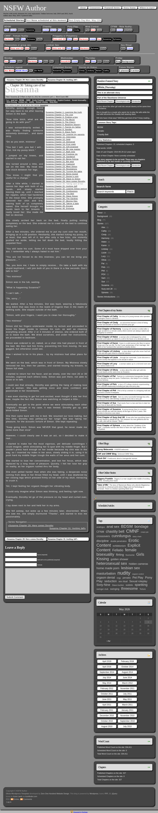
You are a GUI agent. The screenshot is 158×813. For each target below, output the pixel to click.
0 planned (124, 71)
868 (67, 97)
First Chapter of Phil (106, 390)
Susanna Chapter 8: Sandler (59, 129)
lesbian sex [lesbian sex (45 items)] (130, 568)
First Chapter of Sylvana (108, 425)
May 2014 (107, 683)
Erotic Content (38, 100)
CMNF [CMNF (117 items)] (132, 531)
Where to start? (147, 8)
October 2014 (127, 667)
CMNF (28, 100)
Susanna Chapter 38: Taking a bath (62, 203)
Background (128, 61)
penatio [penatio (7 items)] (127, 577)
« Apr (108, 641)
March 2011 (127, 705)
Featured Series (112, 8)
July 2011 (127, 694)
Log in (8, 802)
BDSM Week (21, 71)
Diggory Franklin (105, 479)
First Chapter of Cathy (107, 316)
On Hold (38, 71)
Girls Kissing (12, 102)
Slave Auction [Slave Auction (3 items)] (118, 585)
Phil (87, 30)
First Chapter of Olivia (107, 370)
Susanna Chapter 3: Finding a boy (62, 117)
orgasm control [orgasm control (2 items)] (138, 574)
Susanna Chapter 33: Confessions (62, 191)
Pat (59, 30)
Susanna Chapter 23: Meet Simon (61, 166)
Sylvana (128, 30)
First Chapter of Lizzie (107, 357)
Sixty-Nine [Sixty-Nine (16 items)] (103, 584)
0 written (135, 71)
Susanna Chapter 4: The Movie (60, 120)
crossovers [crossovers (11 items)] (103, 536)
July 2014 (107, 677)
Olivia (21, 30)
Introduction (136, 101)
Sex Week (9, 71)
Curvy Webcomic (105, 449)
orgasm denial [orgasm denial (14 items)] (105, 577)
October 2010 (107, 721)
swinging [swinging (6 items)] (114, 589)
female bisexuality (79, 100)
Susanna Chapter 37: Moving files (62, 201)
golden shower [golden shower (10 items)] (119, 559)
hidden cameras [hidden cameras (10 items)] (138, 563)
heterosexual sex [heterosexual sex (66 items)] (111, 563)
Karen (53, 30)
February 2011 (106, 710)
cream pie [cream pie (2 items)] (144, 532)
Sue (99, 39)
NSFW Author (24, 8)
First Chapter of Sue (106, 403)
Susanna (30, 30)
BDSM (21, 100)
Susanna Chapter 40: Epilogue (60, 208)
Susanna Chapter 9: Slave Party (61, 132)
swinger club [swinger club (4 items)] (102, 589)
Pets (6, 30)
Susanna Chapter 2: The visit (59, 115)
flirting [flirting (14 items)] (120, 554)
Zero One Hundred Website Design (54, 794)
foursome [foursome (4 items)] (130, 555)
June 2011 (106, 699)
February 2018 (127, 661)
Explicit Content (64, 100)
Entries (16, 799)
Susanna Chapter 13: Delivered (60, 142)
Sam (93, 30)
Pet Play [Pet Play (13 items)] (137, 577)
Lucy (99, 30)
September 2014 (107, 672)
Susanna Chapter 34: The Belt (60, 194)
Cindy (76, 30)
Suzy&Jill (65, 61)
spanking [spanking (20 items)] (141, 584)
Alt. (31, 71)
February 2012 (106, 688)
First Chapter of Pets (107, 384)
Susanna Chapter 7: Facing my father (63, 127)
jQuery (114, 794)
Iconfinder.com (31, 796)
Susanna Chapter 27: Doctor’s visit (62, 176)
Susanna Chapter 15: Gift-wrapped (62, 147)
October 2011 (107, 694)
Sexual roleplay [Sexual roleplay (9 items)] (138, 581)
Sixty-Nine (54, 102)
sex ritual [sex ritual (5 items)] (123, 581)
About (83, 8)
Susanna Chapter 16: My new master (63, 149)
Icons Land (17, 796)
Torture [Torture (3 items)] (143, 589)
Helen (99, 71)
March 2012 (127, 683)
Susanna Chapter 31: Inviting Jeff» (68, 528)
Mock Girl (101, 458)
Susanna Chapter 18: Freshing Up (62, 154)
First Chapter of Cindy (107, 322)
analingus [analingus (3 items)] (100, 527)
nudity (31, 102)
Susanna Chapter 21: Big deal (60, 162)
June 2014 (127, 677)
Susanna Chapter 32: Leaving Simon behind (66, 189)
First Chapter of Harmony (109, 329)
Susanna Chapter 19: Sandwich (60, 157)
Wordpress (94, 794)
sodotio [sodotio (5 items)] (129, 585)
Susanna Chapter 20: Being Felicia (62, 159)
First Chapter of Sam (107, 397)
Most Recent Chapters (105, 101)
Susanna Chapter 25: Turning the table (64, 171)
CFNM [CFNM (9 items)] (100, 531)
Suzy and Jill (59, 39)
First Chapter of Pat (106, 376)
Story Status (130, 8)
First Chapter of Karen (107, 343)
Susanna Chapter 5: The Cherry (61, 122)
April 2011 (106, 705)
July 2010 (127, 726)
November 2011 (127, 688)
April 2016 (106, 667)
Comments (27, 799)
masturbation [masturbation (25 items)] (106, 573)
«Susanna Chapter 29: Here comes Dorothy (30, 525)
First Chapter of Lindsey (108, 351)
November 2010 (127, 715)
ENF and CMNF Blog (107, 454)
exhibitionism (50, 100)
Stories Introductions (106, 297)
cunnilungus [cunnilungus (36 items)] (121, 536)
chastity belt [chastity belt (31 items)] (115, 532)
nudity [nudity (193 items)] (124, 573)
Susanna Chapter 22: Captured (60, 164)
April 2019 (106, 661)
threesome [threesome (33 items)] (129, 589)
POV (99, 61)
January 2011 (127, 710)
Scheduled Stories (14, 20)
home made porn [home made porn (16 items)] (107, 568)
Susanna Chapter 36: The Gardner (62, 199)
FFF (106, 794)
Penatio (100, 131)
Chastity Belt (102, 134)
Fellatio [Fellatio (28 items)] (117, 550)
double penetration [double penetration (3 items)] (118, 541)
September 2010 (127, 721)
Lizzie (13, 30)
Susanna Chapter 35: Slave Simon (62, 196)
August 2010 (106, 726)
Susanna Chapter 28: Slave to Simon (63, 179)
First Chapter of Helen (107, 337)
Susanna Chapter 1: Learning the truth (64, 112)
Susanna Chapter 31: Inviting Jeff (62, 80)
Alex (113, 30)
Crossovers (95, 8)
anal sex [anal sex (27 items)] (113, 526)
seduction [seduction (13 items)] (110, 581)
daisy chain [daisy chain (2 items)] (137, 536)
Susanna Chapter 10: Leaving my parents (65, 134)
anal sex (14, 100)
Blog (118, 61)
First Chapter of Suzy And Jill (111, 417)
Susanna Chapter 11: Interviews (61, 137)
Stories (100, 223)
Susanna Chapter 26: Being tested (62, 174)
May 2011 (127, 699)
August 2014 (127, 672)
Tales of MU (102, 485)
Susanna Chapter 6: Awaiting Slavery (63, 125)
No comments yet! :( (46, 97)
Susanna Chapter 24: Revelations (61, 169)
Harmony (8, 39)
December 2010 (107, 715)
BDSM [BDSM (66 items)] (127, 526)
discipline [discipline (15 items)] (102, 541)
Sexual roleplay (42, 102)
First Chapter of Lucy (107, 364)
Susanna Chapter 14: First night (61, 144)
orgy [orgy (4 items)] (119, 578)
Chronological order (123, 101)
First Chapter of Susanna (109, 409)
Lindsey (90, 71)
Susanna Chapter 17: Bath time (60, 152)
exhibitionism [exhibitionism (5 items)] (119, 546)
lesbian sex (22, 102)
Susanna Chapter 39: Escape (59, 206)
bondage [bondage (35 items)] (141, 526)
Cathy (39, 39)
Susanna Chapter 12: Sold (58, 139)
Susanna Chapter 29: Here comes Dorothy (25, 80)
